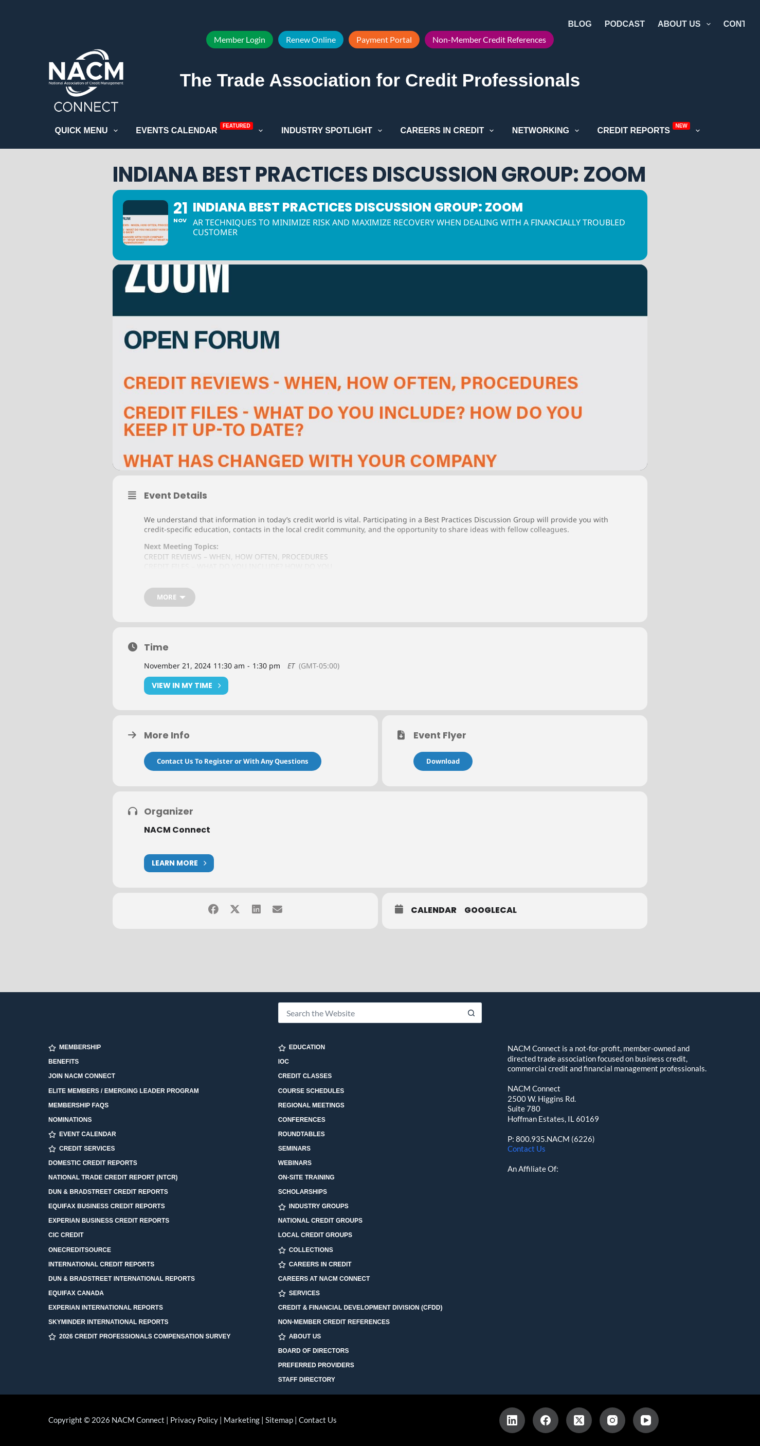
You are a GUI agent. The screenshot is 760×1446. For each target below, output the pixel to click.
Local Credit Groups (315, 1235)
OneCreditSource (79, 1250)
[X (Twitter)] (579, 1420)
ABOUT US (299, 1337)
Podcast (625, 24)
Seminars (294, 1148)
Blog (580, 24)
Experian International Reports (105, 1307)
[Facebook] (545, 1420)
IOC (283, 1061)
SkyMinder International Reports (108, 1322)
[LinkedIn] (512, 1420)
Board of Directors (313, 1350)
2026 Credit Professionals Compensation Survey (139, 1337)
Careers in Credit (449, 131)
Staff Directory (306, 1379)
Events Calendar (201, 129)
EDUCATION (301, 1047)
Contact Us (527, 1148)
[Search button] (471, 1012)
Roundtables (301, 1134)
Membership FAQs (78, 1105)
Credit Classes (305, 1076)
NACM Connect (177, 852)
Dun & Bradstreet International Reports (121, 1278)
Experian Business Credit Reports (108, 1220)
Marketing (242, 1419)
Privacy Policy (194, 1419)
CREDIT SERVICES (81, 1149)
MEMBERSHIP (74, 1047)
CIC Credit (66, 1235)
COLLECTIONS (305, 1250)
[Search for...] (370, 1012)
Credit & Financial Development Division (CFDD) (360, 1307)
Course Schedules (311, 1091)
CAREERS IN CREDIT (315, 1264)
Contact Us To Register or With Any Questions (233, 783)
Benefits (63, 1061)
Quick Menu (88, 131)
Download (443, 783)
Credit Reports (651, 129)
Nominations (70, 1119)
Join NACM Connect (81, 1076)
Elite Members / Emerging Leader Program (123, 1091)
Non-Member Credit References (489, 39)
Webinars (295, 1163)
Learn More (179, 885)
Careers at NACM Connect (324, 1278)
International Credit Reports (101, 1264)
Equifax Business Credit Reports (106, 1206)
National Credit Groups (320, 1220)
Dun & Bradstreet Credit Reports (108, 1191)
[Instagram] (612, 1420)
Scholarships (302, 1191)
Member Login (239, 39)
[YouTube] (646, 1420)
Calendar (434, 933)
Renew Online (311, 39)
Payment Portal (384, 39)
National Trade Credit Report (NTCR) (113, 1177)
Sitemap (279, 1419)
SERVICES (299, 1293)
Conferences (301, 1119)
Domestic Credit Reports (92, 1163)
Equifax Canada (76, 1293)
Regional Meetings (311, 1105)
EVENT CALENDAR (82, 1134)
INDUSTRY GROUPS (313, 1206)
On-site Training (306, 1177)
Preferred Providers (316, 1365)
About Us (686, 24)
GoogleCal (490, 933)
